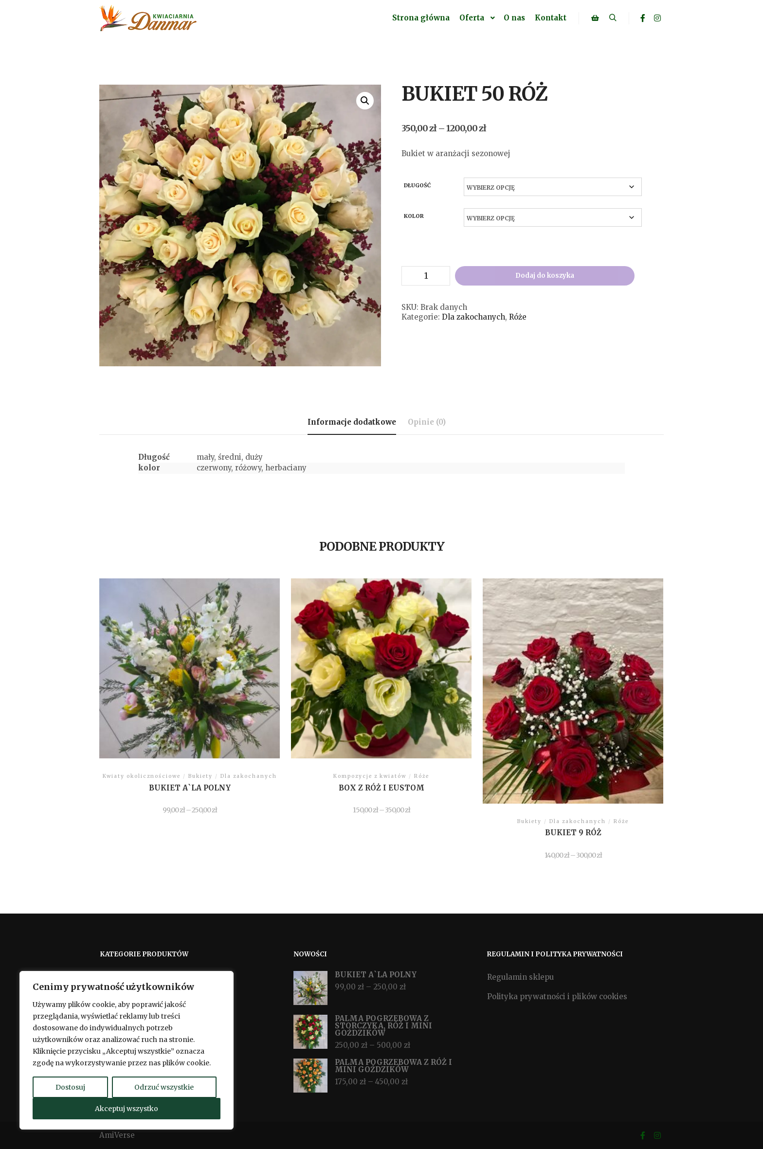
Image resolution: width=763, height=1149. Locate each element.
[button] (365, 100)
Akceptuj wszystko (126, 1108)
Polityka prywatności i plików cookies (557, 996)
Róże (518, 317)
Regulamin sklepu (520, 977)
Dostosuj (70, 1087)
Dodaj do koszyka (544, 275)
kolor (414, 216)
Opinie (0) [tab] (427, 422)
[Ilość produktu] (425, 276)
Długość (417, 185)
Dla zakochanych (473, 317)
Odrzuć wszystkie (164, 1087)
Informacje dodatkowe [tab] (352, 422)
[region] (126, 1050)
